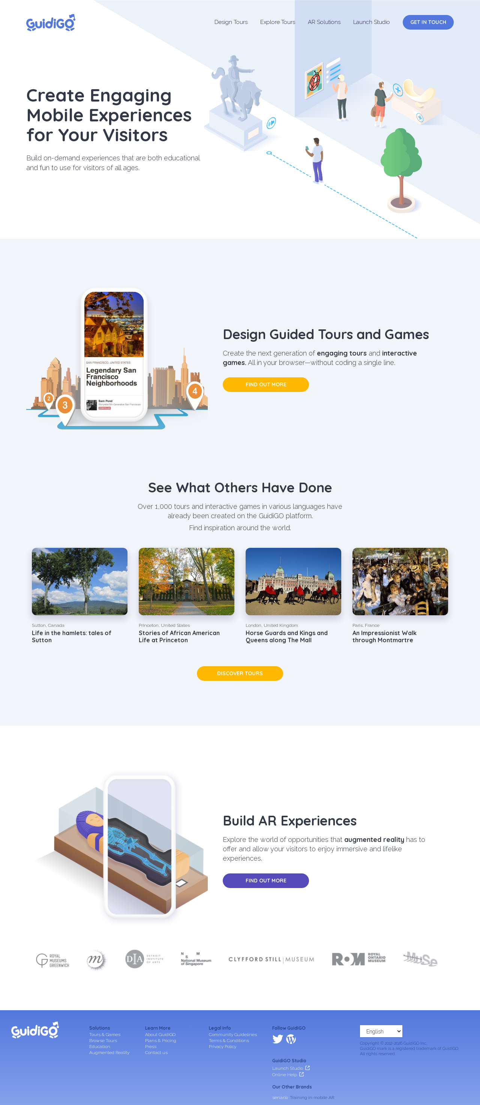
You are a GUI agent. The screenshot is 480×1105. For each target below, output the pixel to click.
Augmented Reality (109, 1052)
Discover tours (240, 673)
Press (150, 1046)
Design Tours (231, 22)
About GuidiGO (160, 1034)
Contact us (156, 1052)
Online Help (284, 1041)
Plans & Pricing (160, 1040)
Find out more (266, 384)
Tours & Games (104, 1034)
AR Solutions (324, 22)
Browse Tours (103, 1040)
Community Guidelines (233, 1034)
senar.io (280, 1065)
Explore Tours (277, 22)
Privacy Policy (222, 1046)
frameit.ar (282, 1075)
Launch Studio (371, 22)
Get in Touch (428, 22)
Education (99, 1046)
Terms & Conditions (229, 1040)
